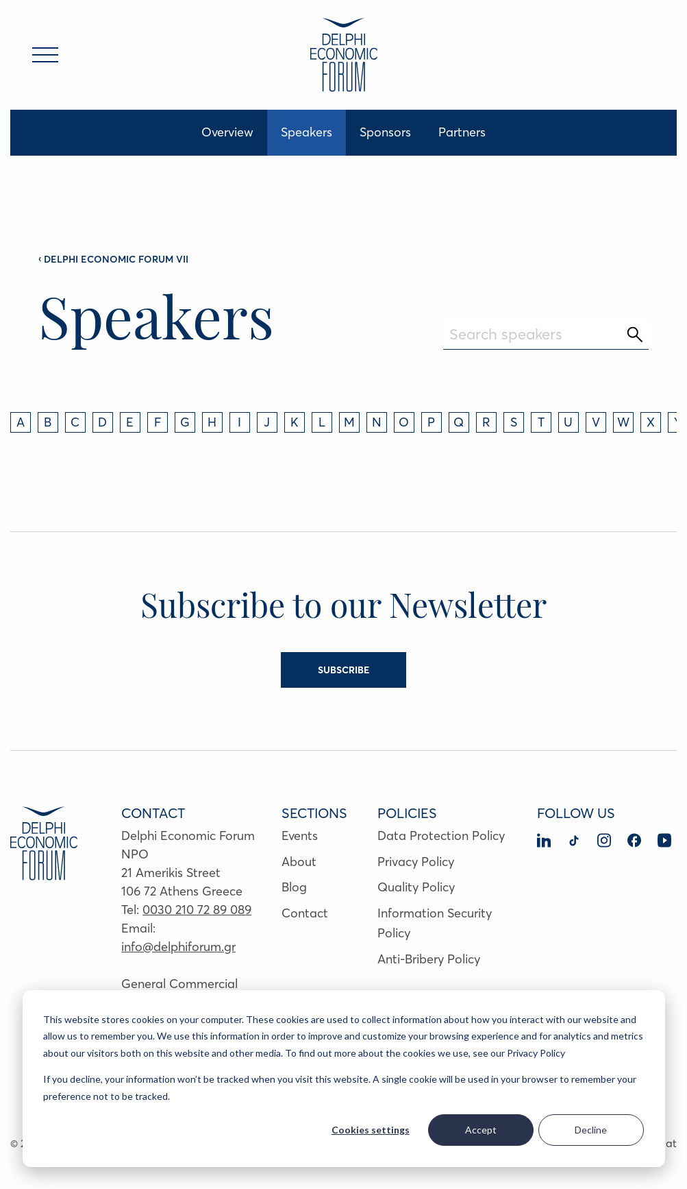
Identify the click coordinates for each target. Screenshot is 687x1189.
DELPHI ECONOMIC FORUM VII (113, 258)
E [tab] (130, 422)
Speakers (306, 132)
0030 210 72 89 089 (196, 909)
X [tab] (651, 422)
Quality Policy (416, 887)
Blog (294, 887)
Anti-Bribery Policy (428, 959)
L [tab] (321, 422)
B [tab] (47, 422)
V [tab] (596, 422)
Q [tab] (458, 422)
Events (300, 835)
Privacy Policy (415, 861)
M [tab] (349, 422)
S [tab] (513, 422)
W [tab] (623, 422)
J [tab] (267, 422)
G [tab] (185, 422)
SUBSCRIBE (343, 670)
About (299, 861)
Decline (591, 1130)
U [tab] (568, 422)
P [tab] (431, 422)
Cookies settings (371, 1130)
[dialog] (344, 1078)
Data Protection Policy (441, 835)
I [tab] (239, 422)
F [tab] (157, 422)
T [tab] (541, 422)
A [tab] (20, 422)
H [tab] (212, 422)
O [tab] (404, 422)
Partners (462, 132)
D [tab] (102, 422)
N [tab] (377, 422)
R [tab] (486, 422)
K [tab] (294, 422)
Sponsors (385, 132)
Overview (227, 132)
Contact (305, 913)
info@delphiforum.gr (178, 946)
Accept (481, 1130)
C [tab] (75, 422)
